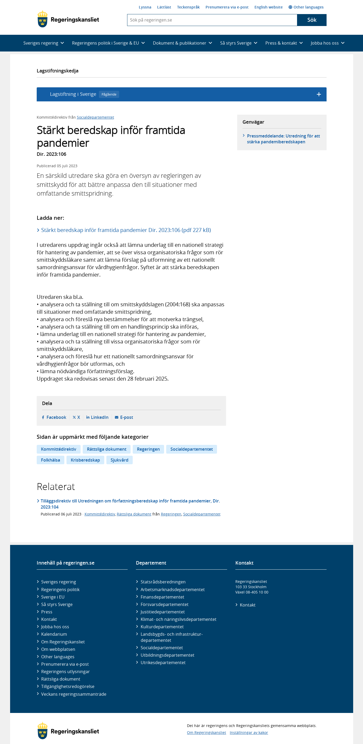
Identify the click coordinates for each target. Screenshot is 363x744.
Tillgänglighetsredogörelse (67, 686)
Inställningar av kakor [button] (249, 732)
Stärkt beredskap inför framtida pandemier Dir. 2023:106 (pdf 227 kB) (126, 230)
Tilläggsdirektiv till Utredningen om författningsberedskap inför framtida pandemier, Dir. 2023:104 (130, 504)
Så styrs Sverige (57, 604)
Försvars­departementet (165, 604)
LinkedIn (100, 417)
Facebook (56, 417)
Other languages (306, 7)
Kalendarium (54, 634)
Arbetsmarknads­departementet (173, 589)
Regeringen (148, 449)
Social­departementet (162, 648)
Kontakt (49, 619)
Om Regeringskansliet (63, 642)
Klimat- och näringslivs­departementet (178, 619)
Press (46, 612)
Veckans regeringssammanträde (73, 694)
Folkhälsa (50, 460)
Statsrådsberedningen (163, 582)
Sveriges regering (58, 582)
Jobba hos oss (55, 627)
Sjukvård (119, 460)
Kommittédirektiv (58, 449)
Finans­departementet (162, 597)
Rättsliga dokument (106, 449)
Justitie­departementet (163, 612)
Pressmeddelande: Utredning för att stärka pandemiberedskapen (283, 139)
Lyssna (145, 7)
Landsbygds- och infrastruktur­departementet (172, 637)
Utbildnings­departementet (167, 655)
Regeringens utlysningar (65, 671)
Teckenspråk (188, 7)
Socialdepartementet (95, 117)
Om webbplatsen (58, 649)
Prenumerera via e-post (227, 7)
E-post (126, 417)
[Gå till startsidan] (68, 18)
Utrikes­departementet (163, 662)
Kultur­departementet (162, 627)
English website (268, 7)
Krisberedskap (85, 460)
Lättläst (164, 7)
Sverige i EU (53, 597)
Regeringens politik (60, 589)
